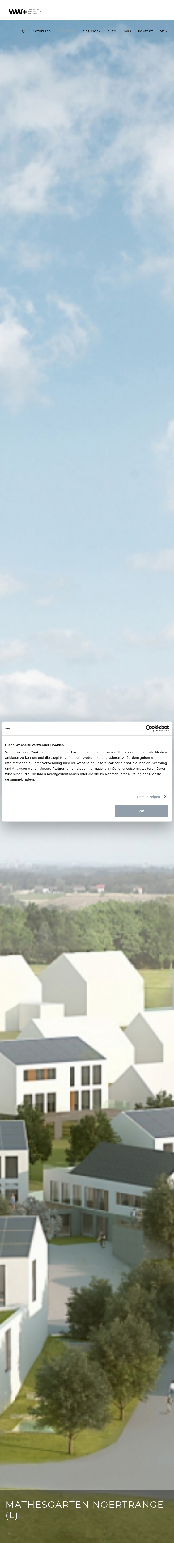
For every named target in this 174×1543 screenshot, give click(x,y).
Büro (112, 31)
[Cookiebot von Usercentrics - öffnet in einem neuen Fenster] (149, 728)
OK (142, 811)
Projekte (66, 31)
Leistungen (91, 31)
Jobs (127, 31)
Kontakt (145, 31)
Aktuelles (42, 31)
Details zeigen (148, 797)
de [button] (163, 31)
